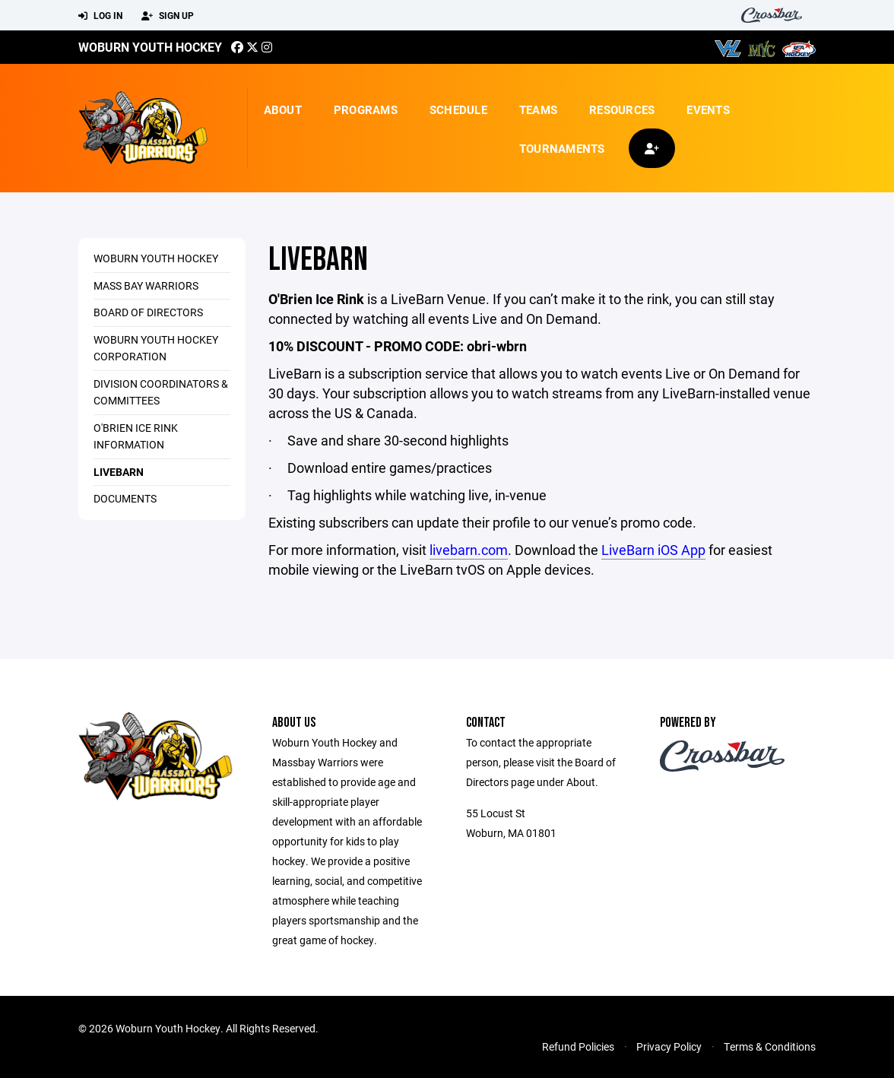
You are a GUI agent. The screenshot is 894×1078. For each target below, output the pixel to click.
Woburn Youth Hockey (150, 47)
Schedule (458, 109)
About (283, 109)
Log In (100, 16)
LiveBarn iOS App (653, 550)
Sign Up (167, 16)
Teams (538, 109)
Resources (622, 109)
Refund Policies (578, 1046)
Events (708, 109)
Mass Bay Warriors (146, 285)
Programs (366, 109)
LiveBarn (119, 471)
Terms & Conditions (770, 1046)
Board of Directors (148, 312)
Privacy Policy (669, 1046)
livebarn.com (469, 550)
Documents (125, 498)
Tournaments (562, 148)
